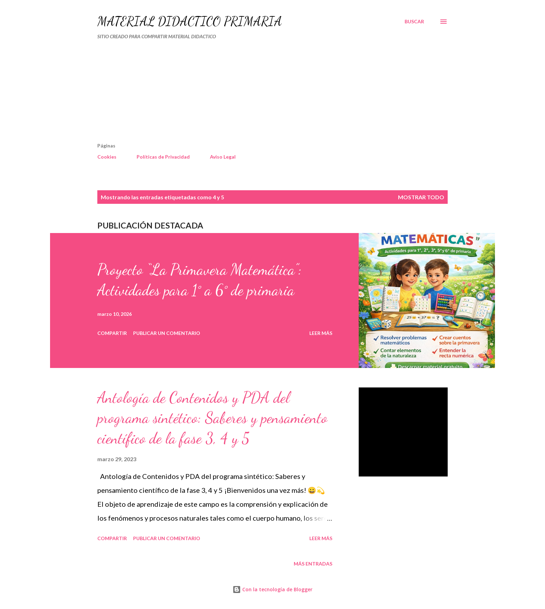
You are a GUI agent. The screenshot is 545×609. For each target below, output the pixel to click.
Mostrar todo (421, 197)
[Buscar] (414, 21)
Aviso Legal (223, 157)
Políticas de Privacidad (163, 157)
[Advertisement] (243, 94)
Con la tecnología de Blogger (272, 589)
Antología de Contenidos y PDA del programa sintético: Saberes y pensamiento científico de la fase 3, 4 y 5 (212, 417)
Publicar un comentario (166, 333)
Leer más (320, 333)
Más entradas (313, 564)
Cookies (106, 157)
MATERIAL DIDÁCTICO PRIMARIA (189, 21)
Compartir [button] (112, 333)
